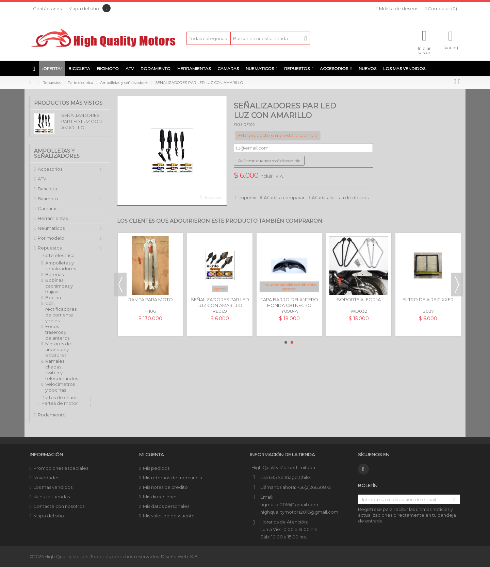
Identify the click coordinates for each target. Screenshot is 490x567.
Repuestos (50, 248)
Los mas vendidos (52, 487)
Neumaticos (51, 228)
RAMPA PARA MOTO (150, 299)
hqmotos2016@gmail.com (289, 504)
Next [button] (457, 284)
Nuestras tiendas (51, 496)
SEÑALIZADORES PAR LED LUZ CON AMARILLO (81, 121)
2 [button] (292, 342)
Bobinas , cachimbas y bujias (59, 285)
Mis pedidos (156, 468)
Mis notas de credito (165, 487)
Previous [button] (120, 284)
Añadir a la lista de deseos (340, 197)
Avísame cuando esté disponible (269, 160)
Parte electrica (58, 255)
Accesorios (50, 169)
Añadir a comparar (284, 197)
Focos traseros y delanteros (57, 332)
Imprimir (247, 197)
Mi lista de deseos (398, 8)
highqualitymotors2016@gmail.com (299, 512)
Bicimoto (48, 198)
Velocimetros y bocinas (60, 387)
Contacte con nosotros (58, 506)
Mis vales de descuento (169, 515)
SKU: (238, 124)
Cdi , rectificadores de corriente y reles (60, 311)
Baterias (54, 274)
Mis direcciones (160, 496)
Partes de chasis (59, 397)
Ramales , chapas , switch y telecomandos (60, 369)
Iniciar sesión (424, 50)
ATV (42, 179)
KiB (194, 556)
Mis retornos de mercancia (172, 477)
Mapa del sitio (83, 8)
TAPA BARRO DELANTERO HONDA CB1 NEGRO (289, 302)
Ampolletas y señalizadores (60, 265)
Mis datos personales (166, 506)
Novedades (46, 477)
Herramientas (53, 218)
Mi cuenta (151, 454)
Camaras (47, 208)
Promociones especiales (60, 468)
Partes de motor (60, 403)
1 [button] (285, 342)
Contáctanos (47, 8)
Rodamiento (52, 414)
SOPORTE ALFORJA (359, 299)
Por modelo (51, 238)
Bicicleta (47, 188)
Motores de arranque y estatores (58, 349)
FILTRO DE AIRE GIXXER (428, 299)
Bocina (53, 297)
